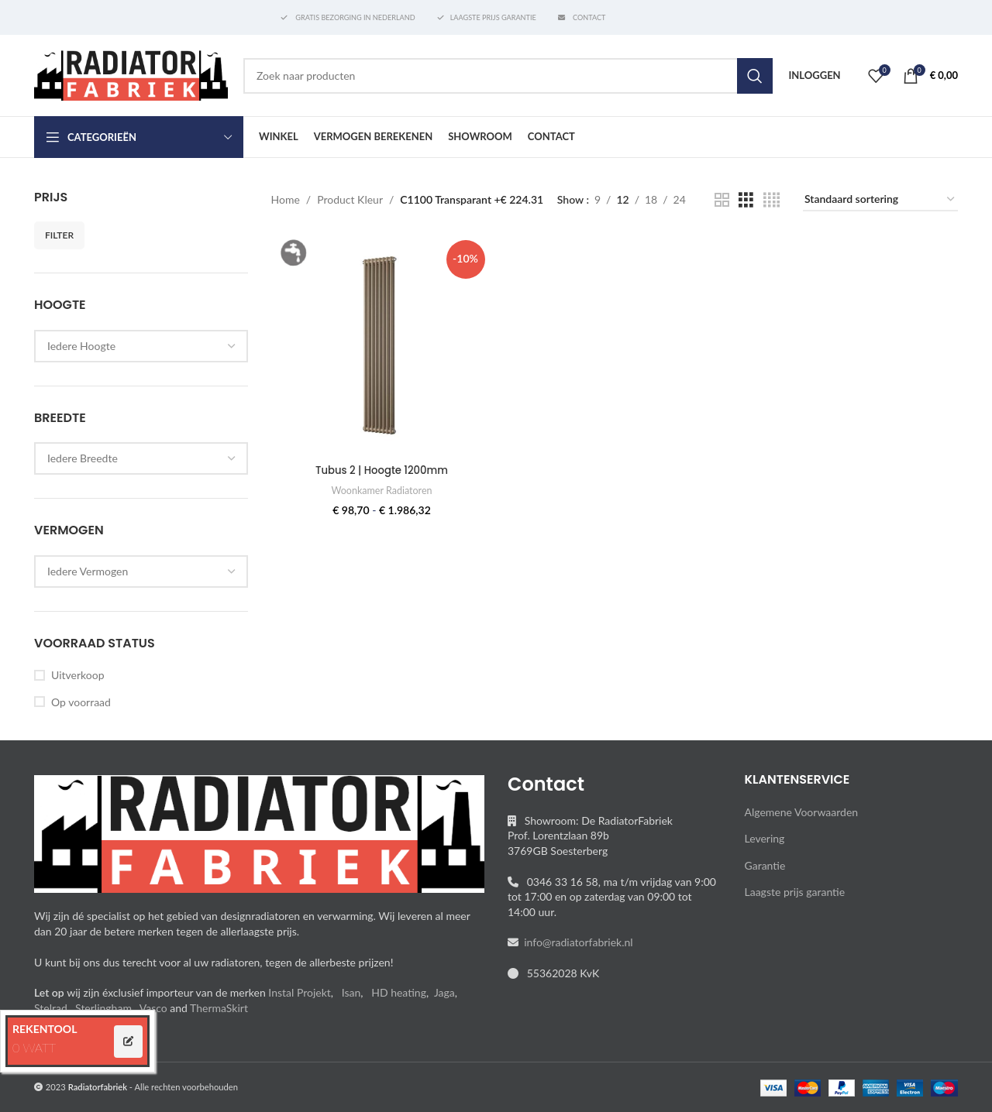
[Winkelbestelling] (880, 200)
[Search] (508, 76)
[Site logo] (131, 74)
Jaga (444, 992)
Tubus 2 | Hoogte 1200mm (380, 467)
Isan (351, 992)
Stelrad (50, 1007)
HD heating (398, 992)
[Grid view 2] (722, 200)
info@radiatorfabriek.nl (575, 942)
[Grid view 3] (746, 200)
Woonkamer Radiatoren (380, 487)
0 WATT (34, 1047)
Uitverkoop (77, 674)
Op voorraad (81, 702)
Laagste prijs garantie (795, 891)
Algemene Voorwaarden (802, 812)
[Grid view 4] (771, 200)
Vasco (153, 1007)
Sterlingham (103, 1007)
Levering (765, 838)
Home (285, 199)
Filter (59, 235)
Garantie (765, 865)
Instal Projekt (299, 992)
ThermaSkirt (219, 1007)
